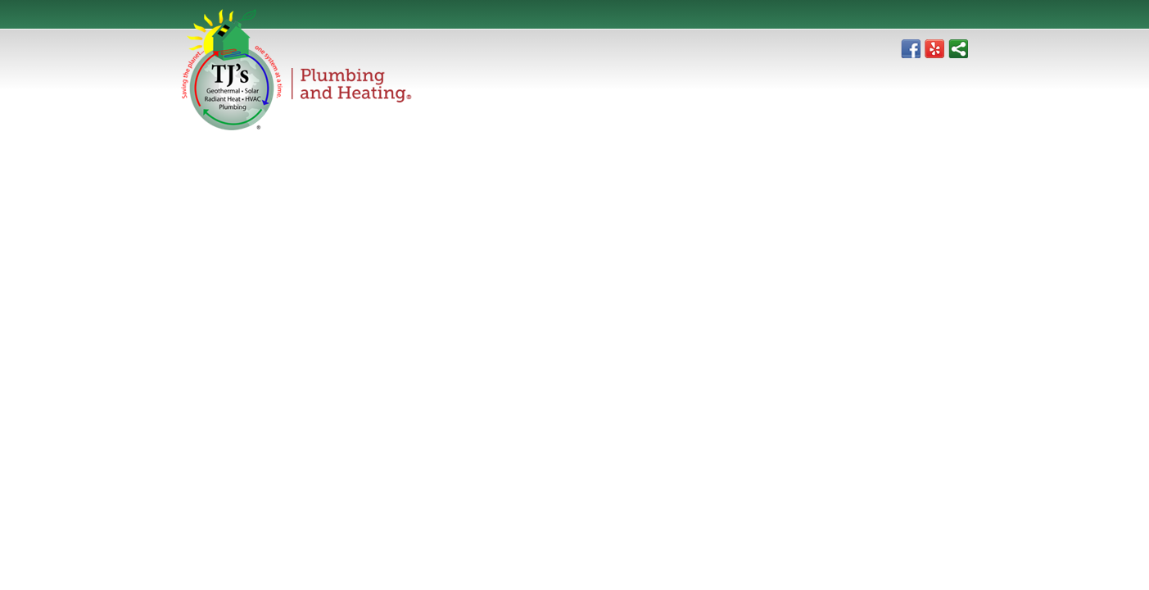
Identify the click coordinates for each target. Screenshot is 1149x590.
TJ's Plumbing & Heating (297, 69)
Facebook (911, 48)
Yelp (934, 48)
